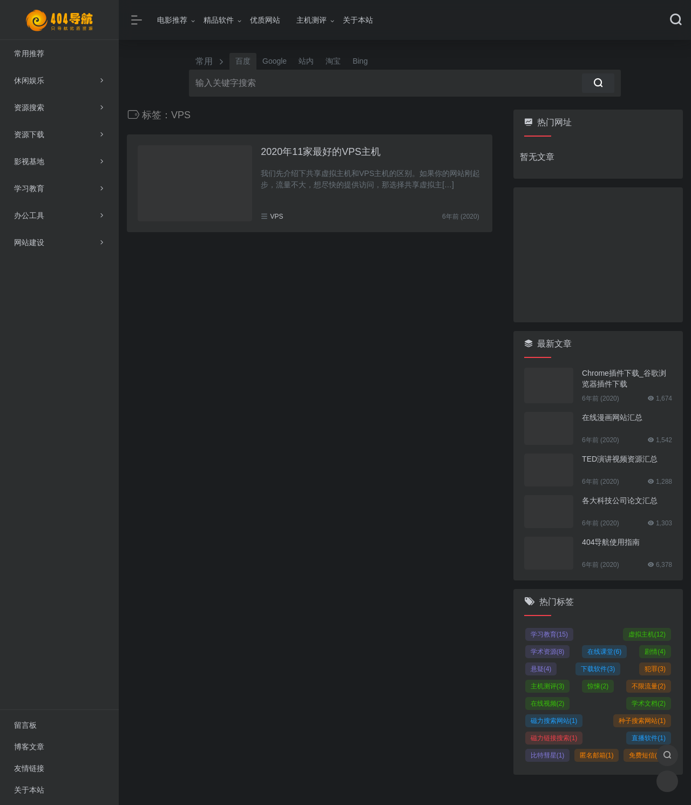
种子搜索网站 (642, 721)
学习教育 (549, 634)
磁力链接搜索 (554, 738)
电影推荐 (172, 20)
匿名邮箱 (597, 755)
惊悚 (597, 686)
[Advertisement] (598, 254)
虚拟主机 (647, 634)
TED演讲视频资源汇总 (620, 459)
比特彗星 (548, 755)
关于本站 (358, 20)
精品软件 (219, 20)
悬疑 (541, 669)
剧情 (655, 651)
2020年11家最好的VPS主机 (321, 151)
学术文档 (649, 703)
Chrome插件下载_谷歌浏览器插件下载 (624, 378)
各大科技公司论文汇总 (620, 500)
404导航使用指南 (611, 542)
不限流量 (649, 686)
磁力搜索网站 (554, 721)
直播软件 (649, 738)
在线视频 (548, 703)
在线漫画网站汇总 (612, 417)
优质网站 (265, 20)
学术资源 (548, 651)
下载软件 (598, 669)
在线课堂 (604, 651)
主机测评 (311, 20)
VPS (276, 216)
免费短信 (646, 755)
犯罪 (655, 669)
